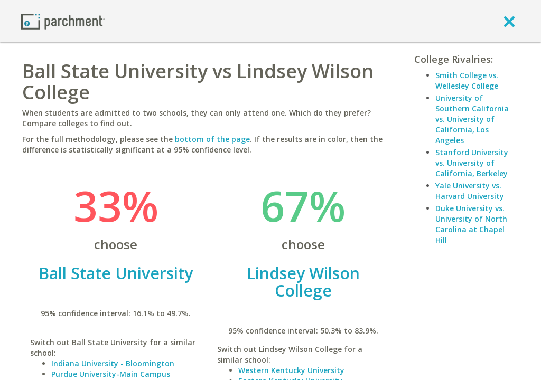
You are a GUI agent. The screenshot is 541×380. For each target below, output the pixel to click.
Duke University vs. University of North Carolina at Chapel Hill (471, 224)
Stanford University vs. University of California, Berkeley (471, 162)
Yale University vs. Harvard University (469, 190)
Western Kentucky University (291, 370)
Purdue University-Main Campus (110, 374)
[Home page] (63, 21)
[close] (509, 21)
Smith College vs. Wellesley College (466, 80)
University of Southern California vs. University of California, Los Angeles (472, 119)
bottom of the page (212, 139)
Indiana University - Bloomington (112, 363)
